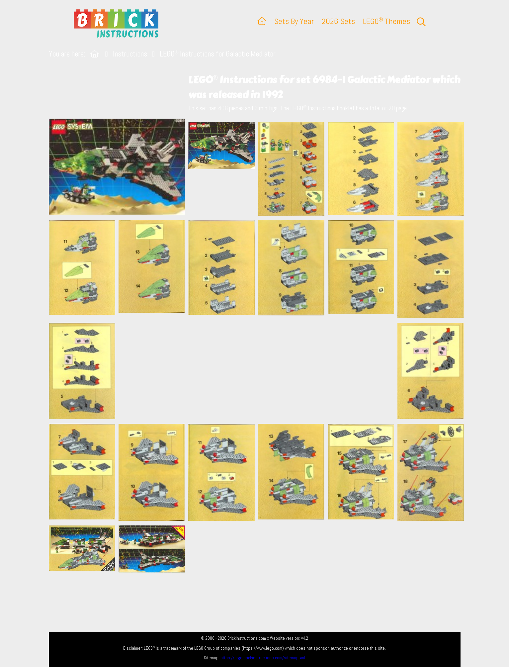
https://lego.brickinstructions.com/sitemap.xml (262, 658)
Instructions (130, 54)
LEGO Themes (386, 21)
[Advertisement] (258, 370)
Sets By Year (294, 21)
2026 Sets (338, 21)
